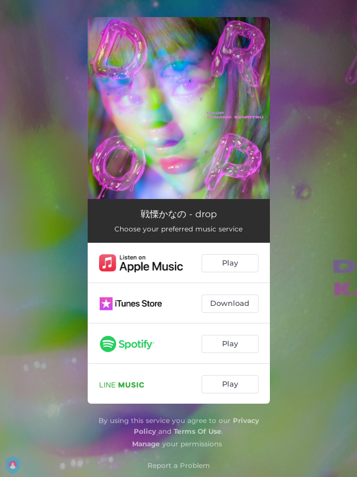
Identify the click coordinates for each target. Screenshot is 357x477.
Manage (146, 443)
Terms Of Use (197, 431)
